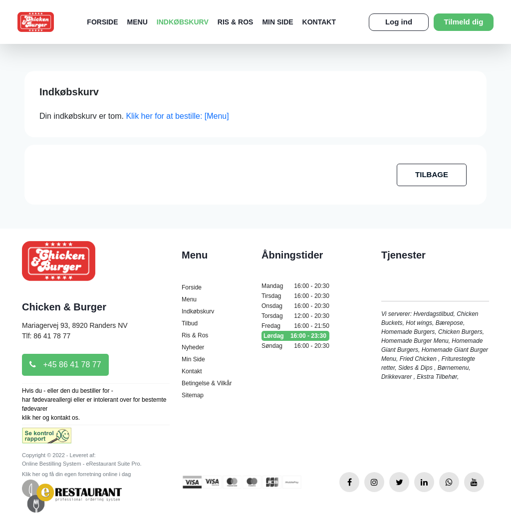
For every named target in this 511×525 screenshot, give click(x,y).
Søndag (295, 346)
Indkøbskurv (183, 22)
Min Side (277, 22)
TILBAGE (431, 174)
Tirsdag (295, 296)
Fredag (295, 326)
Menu (137, 22)
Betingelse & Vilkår (207, 383)
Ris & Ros (236, 22)
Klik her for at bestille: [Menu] (177, 116)
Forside (102, 22)
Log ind (398, 21)
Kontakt (319, 22)
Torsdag (295, 316)
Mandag (295, 286)
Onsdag (295, 306)
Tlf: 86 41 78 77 (46, 336)
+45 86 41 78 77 (65, 364)
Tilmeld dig (464, 21)
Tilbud (190, 323)
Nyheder (193, 347)
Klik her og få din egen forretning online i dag (76, 474)
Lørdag (295, 336)
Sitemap (193, 395)
